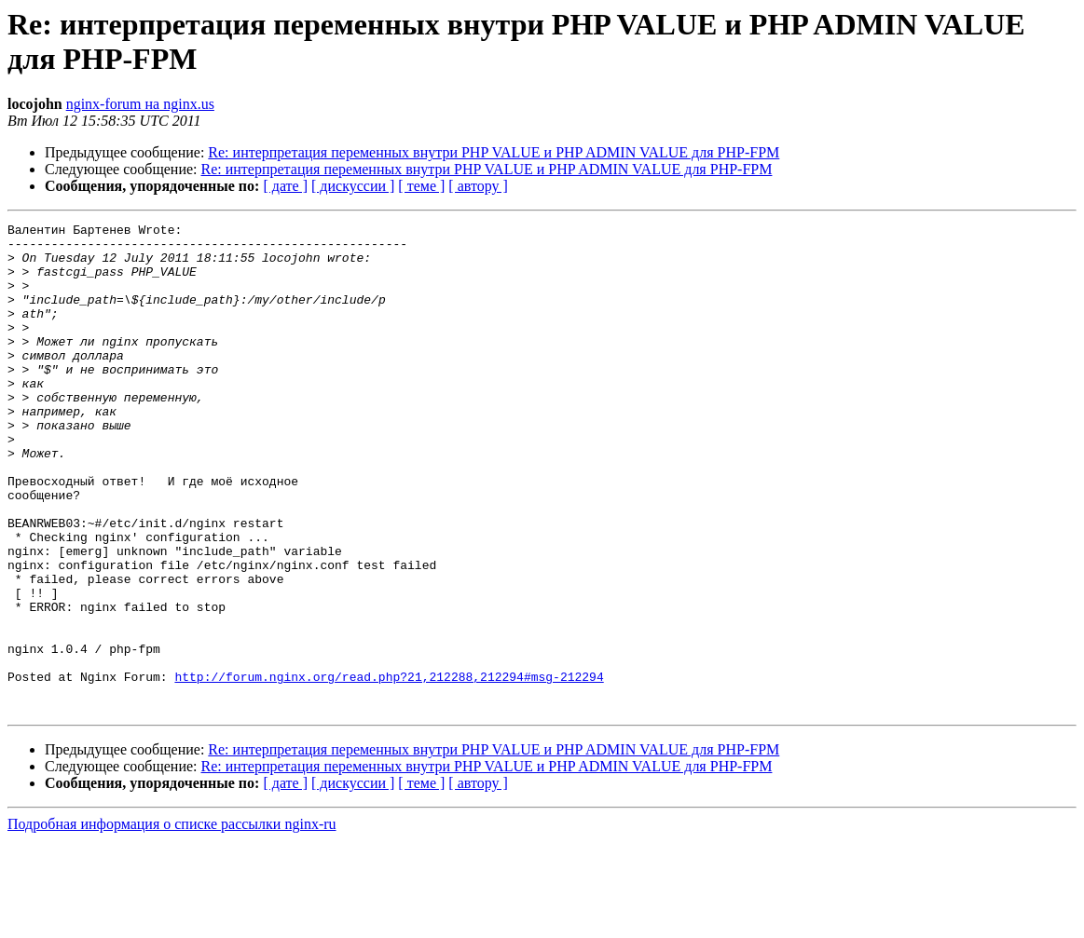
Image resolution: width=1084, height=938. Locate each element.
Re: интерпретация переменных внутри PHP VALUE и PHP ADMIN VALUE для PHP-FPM (493, 152)
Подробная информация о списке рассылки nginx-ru (171, 922)
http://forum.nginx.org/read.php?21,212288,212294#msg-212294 (388, 768)
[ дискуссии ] (352, 186)
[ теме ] (421, 186)
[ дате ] (285, 186)
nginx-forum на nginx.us (140, 104)
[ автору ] (477, 186)
